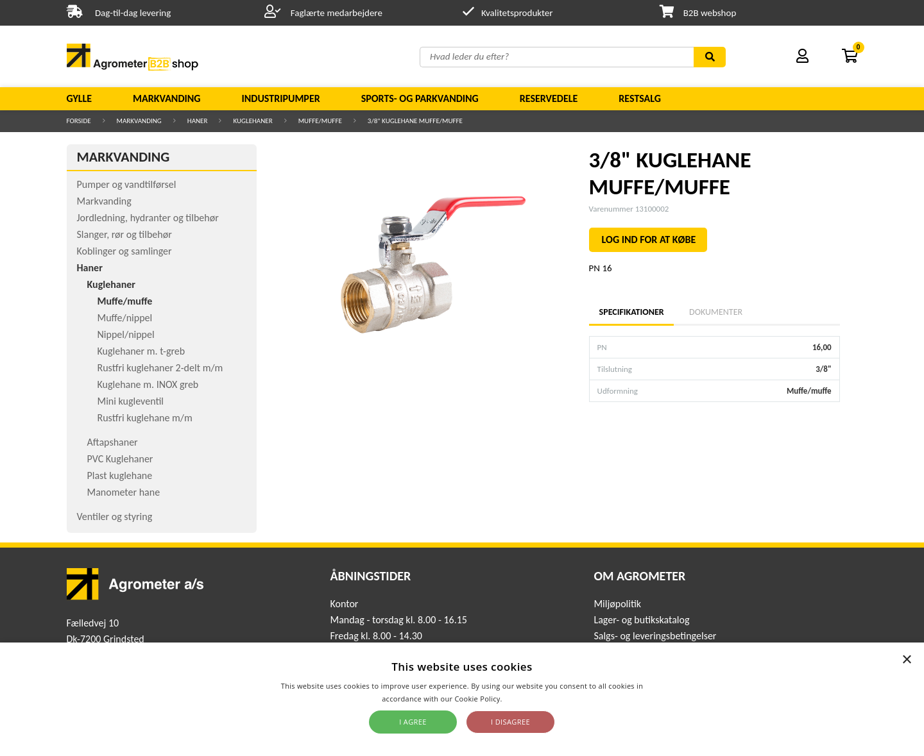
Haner (197, 121)
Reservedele (549, 98)
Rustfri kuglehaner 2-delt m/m (160, 368)
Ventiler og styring (115, 516)
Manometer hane (123, 492)
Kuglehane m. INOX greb (148, 384)
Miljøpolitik (617, 604)
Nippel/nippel (126, 334)
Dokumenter (715, 312)
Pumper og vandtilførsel (126, 184)
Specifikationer (631, 312)
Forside (79, 121)
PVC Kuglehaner (120, 459)
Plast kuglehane (120, 475)
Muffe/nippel (125, 318)
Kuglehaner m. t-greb (141, 351)
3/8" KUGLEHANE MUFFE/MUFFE (415, 121)
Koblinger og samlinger (124, 251)
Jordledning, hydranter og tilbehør (148, 218)
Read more (523, 698)
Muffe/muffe (320, 121)
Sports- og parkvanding (420, 98)
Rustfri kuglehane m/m (145, 418)
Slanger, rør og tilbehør (124, 234)
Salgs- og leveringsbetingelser (655, 636)
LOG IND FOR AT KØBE (649, 239)
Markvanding (166, 98)
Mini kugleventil (131, 401)
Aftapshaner (112, 442)
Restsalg (640, 98)
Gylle (79, 98)
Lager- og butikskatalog (641, 620)
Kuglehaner (252, 121)
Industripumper (280, 98)
